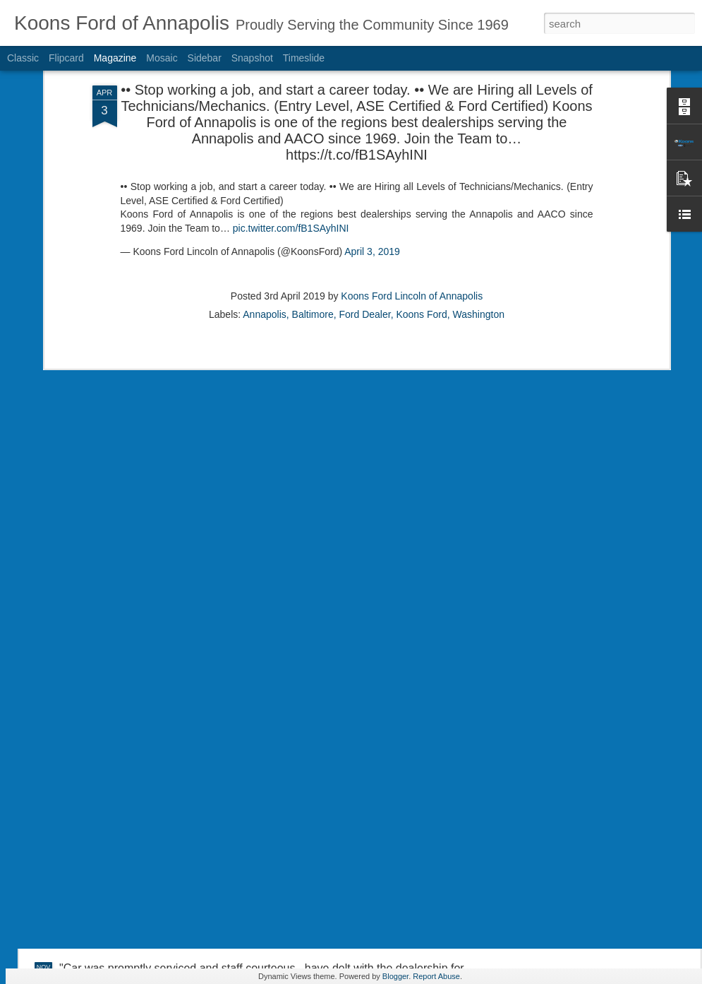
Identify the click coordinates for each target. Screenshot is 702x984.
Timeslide (304, 58)
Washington (478, 248)
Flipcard (66, 58)
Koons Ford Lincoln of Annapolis (412, 229)
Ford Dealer (364, 248)
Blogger (395, 976)
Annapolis (264, 248)
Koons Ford (421, 248)
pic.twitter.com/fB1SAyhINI (291, 161)
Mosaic (161, 58)
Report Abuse (436, 976)
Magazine (115, 58)
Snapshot (252, 58)
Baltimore (313, 248)
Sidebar (205, 58)
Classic (23, 58)
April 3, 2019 (372, 185)
